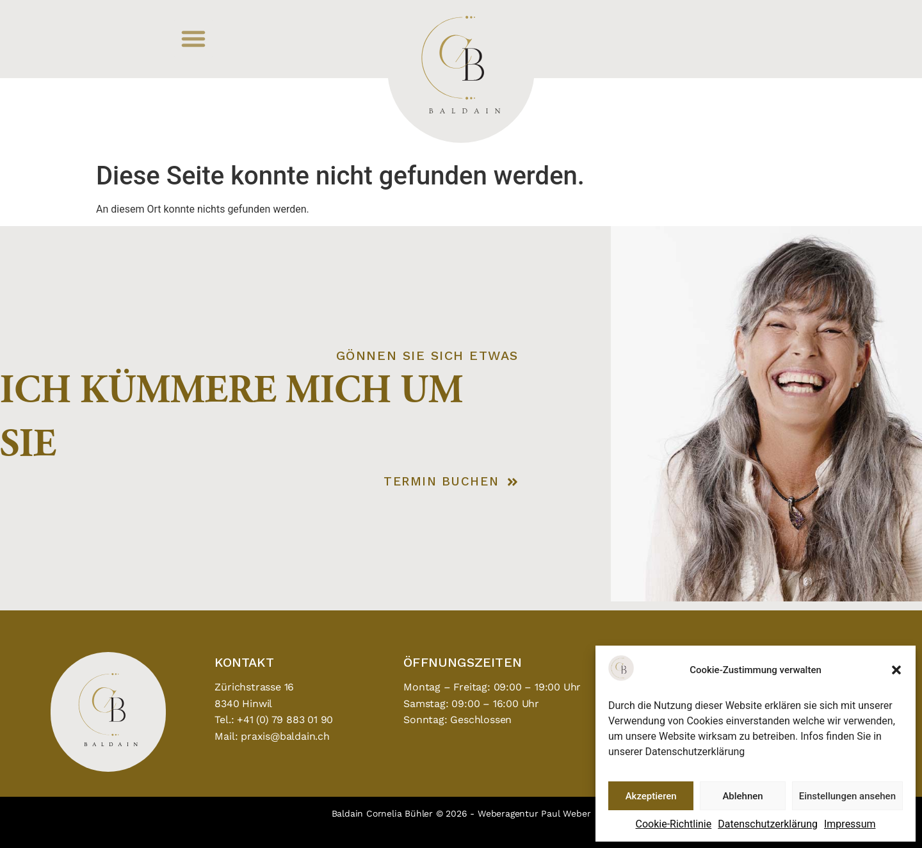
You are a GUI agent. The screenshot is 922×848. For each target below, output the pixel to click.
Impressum (850, 824)
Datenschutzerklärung (768, 824)
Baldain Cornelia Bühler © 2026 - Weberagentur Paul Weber (461, 813)
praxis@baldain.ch (285, 736)
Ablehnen (742, 796)
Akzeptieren (651, 796)
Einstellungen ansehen (847, 796)
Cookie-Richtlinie (674, 824)
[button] (896, 670)
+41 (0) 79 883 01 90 (285, 719)
